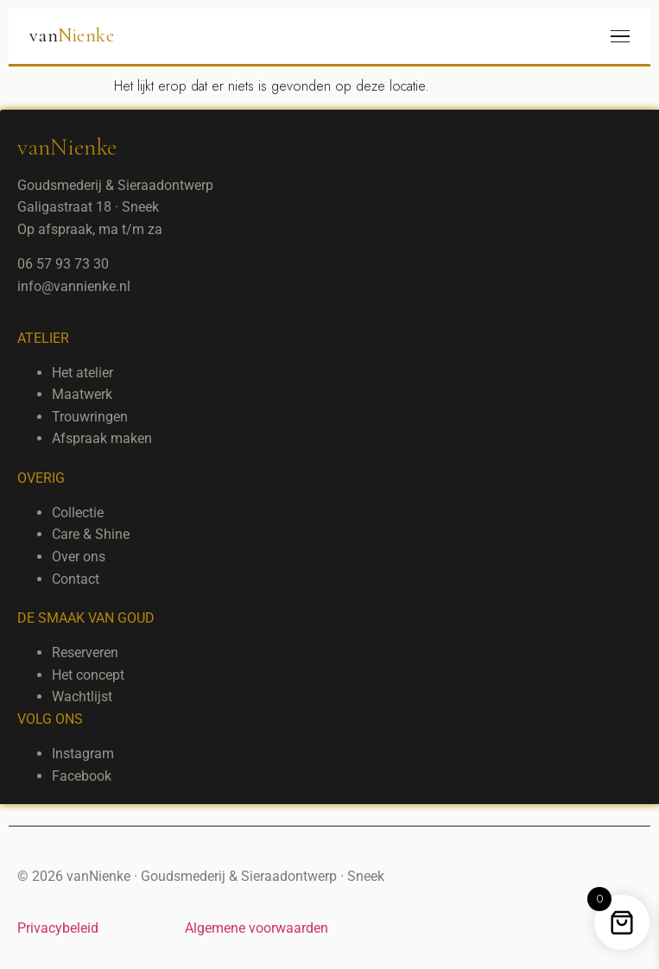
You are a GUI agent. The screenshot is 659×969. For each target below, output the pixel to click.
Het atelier (82, 372)
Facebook (81, 776)
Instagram (83, 753)
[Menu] (620, 36)
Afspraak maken (102, 438)
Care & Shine (91, 534)
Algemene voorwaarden (256, 928)
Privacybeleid (57, 928)
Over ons (78, 556)
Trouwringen (90, 416)
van (71, 35)
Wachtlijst (82, 696)
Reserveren (85, 652)
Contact (75, 579)
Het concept (88, 675)
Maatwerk (82, 394)
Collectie (78, 512)
